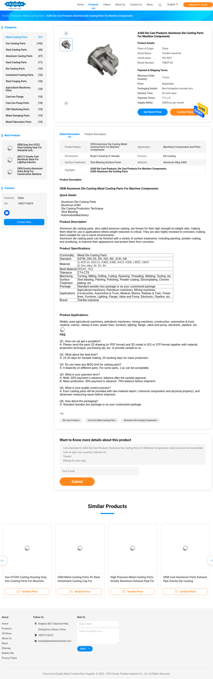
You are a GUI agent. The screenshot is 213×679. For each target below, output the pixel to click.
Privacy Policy (9, 658)
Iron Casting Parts (24, 43)
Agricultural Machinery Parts (24, 89)
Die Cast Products (71, 420)
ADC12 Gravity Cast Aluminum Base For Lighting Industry (28, 159)
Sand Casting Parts (24, 62)
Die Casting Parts (24, 68)
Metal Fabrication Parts (24, 122)
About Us (7, 638)
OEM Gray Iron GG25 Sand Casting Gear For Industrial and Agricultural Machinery (29, 147)
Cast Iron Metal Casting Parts (101, 420)
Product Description (95, 134)
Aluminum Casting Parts (24, 56)
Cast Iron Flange (24, 96)
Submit (77, 482)
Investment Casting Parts (24, 75)
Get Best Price (152, 112)
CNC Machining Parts (24, 109)
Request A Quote (198, 4)
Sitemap (6, 648)
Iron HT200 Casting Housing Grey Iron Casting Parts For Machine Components (26, 581)
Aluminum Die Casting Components (140, 420)
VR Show (7, 633)
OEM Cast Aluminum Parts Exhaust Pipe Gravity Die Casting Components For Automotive (185, 581)
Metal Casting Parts (24, 37)
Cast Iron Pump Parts (24, 103)
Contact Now (24, 222)
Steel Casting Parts (24, 49)
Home (5, 623)
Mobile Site (8, 653)
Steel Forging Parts (24, 81)
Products (7, 628)
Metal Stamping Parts (24, 115)
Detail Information (70, 134)
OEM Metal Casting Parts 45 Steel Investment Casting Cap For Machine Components (79, 581)
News (5, 643)
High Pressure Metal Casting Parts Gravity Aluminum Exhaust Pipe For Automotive (132, 581)
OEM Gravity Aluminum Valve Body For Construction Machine (30, 171)
